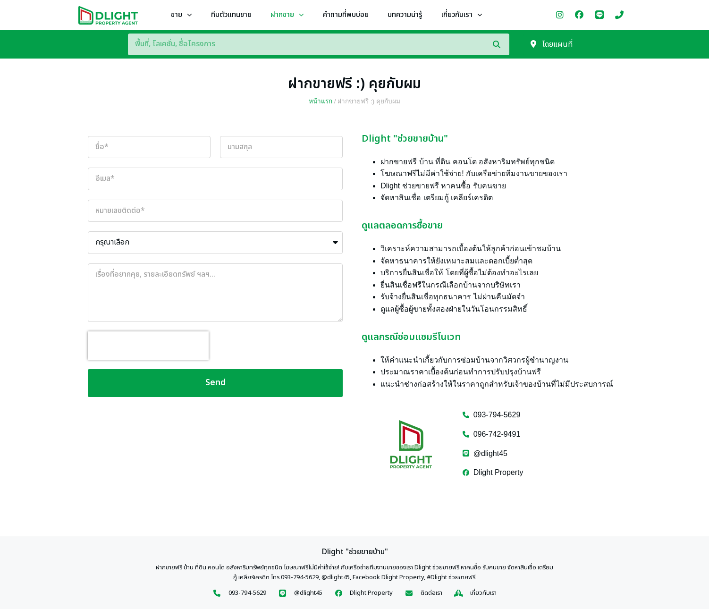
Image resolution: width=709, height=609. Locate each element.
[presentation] (148, 345)
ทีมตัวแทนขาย (231, 14)
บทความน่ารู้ (405, 14)
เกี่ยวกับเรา (461, 15)
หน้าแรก (320, 101)
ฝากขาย (287, 15)
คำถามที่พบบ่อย (346, 14)
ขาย (181, 15)
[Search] (501, 44)
